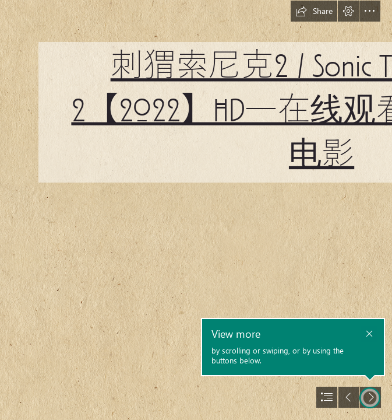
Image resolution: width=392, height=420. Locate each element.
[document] (196, 210)
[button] (314, 11)
